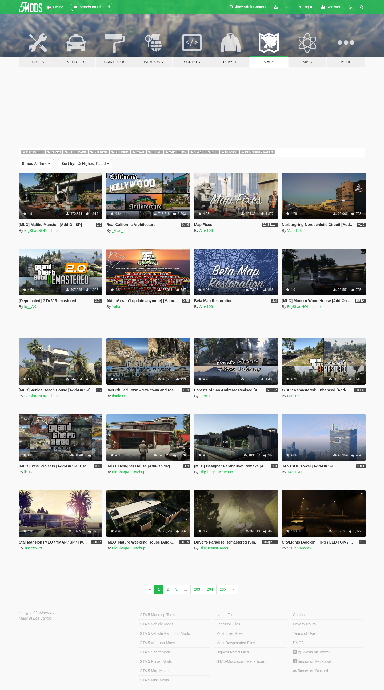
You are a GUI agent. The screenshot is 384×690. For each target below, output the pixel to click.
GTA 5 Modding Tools (157, 615)
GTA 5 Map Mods (154, 671)
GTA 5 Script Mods (155, 652)
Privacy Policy (304, 624)
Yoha (116, 306)
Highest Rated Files (232, 652)
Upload (282, 7)
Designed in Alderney (36, 613)
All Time (36, 163)
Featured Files (228, 624)
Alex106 (206, 230)
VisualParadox (299, 548)
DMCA (298, 643)
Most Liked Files (229, 633)
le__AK (30, 306)
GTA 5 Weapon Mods (157, 643)
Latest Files (225, 615)
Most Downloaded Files (235, 643)
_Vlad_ (117, 230)
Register (330, 7)
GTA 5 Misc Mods (154, 680)
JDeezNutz (33, 548)
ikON (28, 472)
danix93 (118, 396)
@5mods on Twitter (311, 652)
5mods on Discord (310, 671)
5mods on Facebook (312, 661)
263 (197, 589)
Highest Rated (85, 163)
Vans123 (294, 230)
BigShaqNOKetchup (41, 230)
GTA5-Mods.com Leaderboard (241, 661)
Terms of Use (304, 633)
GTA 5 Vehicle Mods (156, 624)
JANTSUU (296, 472)
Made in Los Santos (35, 618)
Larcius (205, 396)
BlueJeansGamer (213, 548)
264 (210, 589)
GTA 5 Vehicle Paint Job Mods (165, 633)
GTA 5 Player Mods (156, 661)
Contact (299, 615)
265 (223, 589)
